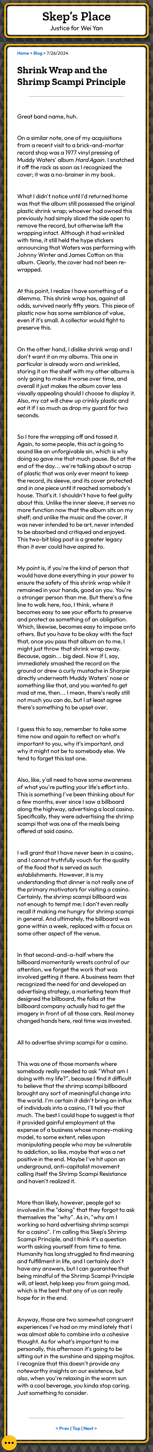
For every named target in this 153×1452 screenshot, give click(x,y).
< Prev (62, 1428)
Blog (37, 53)
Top (76, 1428)
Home (23, 53)
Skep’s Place (76, 16)
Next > (90, 1428)
